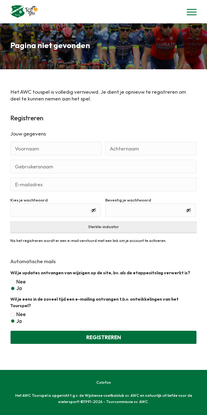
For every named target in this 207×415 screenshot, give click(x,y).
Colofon (103, 382)
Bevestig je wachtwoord (128, 200)
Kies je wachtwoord (29, 200)
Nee (21, 282)
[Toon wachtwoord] (93, 210)
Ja (19, 288)
